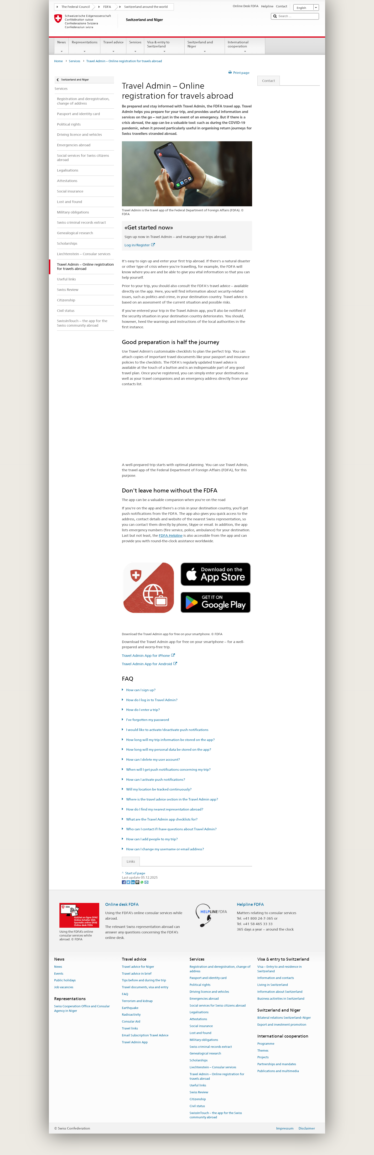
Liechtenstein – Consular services (213, 1067)
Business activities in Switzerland (280, 998)
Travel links (130, 1028)
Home (58, 61)
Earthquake (130, 1008)
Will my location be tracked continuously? (158, 789)
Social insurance (201, 1026)
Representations (84, 46)
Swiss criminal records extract (211, 1047)
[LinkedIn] (133, 882)
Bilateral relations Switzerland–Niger (284, 1017)
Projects (263, 1057)
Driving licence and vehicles (209, 991)
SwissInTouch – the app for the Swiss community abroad (216, 1115)
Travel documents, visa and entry (145, 987)
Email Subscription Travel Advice (145, 1035)
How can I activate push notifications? (155, 779)
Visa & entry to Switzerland (164, 46)
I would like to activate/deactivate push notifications (166, 730)
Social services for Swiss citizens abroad (218, 1005)
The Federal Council (76, 7)
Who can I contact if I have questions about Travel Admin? (171, 829)
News (61, 46)
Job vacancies (63, 987)
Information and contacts (275, 978)
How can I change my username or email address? (164, 849)
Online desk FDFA (122, 904)
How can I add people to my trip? (151, 839)
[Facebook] (124, 882)
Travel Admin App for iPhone (148, 655)
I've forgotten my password (147, 720)
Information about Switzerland (279, 991)
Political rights (200, 985)
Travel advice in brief (136, 973)
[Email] (146, 882)
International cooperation (245, 46)
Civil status (197, 1106)
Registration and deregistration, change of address (220, 969)
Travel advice (113, 46)
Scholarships (199, 1060)
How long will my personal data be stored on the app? (168, 749)
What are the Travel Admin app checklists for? (161, 819)
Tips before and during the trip (144, 980)
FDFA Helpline (170, 535)
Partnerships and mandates (276, 1064)
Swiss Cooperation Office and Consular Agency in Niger (82, 1009)
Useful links (198, 1085)
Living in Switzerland (272, 985)
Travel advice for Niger (138, 966)
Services (135, 46)
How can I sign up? (140, 690)
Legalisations (199, 1012)
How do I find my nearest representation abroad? (164, 809)
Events (58, 973)
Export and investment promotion (281, 1024)
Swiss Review (199, 1092)
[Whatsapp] (142, 882)
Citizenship (198, 1099)
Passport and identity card (208, 978)
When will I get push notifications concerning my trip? (168, 769)
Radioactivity (131, 1015)
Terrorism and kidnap (137, 1001)
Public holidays (65, 980)
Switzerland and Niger (205, 46)
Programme (265, 1043)
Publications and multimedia (278, 1071)
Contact (266, 80)
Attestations (198, 1019)
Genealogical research (205, 1053)
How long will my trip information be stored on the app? (170, 740)
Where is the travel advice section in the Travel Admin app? (171, 799)
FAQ (125, 994)
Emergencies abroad (204, 998)
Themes (262, 1050)
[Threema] (137, 882)
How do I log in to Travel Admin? (151, 700)
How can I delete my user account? (152, 759)
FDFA (107, 7)
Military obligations (204, 1040)
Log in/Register (140, 245)
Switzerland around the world (146, 7)
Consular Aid (131, 1021)
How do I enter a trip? (142, 710)
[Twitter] (128, 882)
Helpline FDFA (250, 904)
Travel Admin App (135, 1042)
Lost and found (200, 1033)
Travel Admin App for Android (149, 664)
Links (128, 861)
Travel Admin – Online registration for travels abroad (217, 1076)
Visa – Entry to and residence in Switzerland (279, 969)
